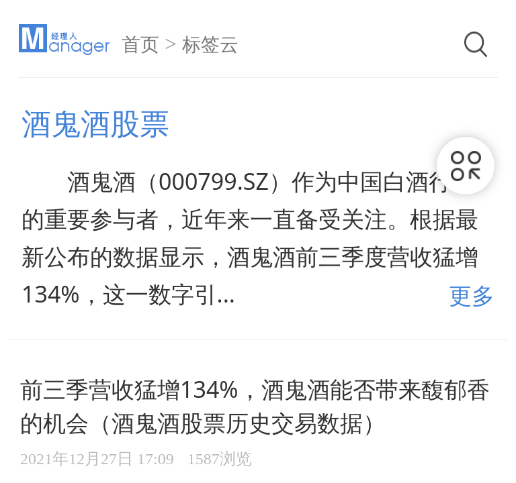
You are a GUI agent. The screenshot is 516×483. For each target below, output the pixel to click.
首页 (140, 44)
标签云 (210, 44)
